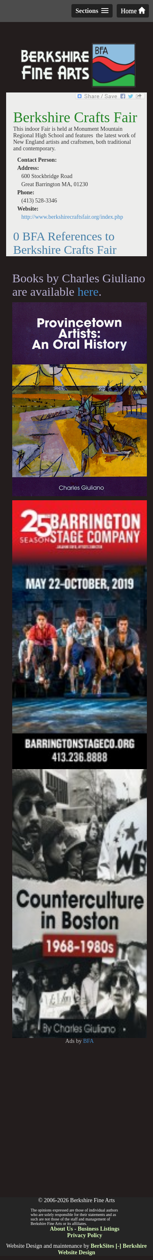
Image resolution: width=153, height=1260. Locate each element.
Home (133, 10)
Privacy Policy (84, 1235)
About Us (61, 1229)
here (88, 291)
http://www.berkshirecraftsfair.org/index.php (72, 217)
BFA (88, 1041)
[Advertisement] (76, 1121)
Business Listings (98, 1229)
